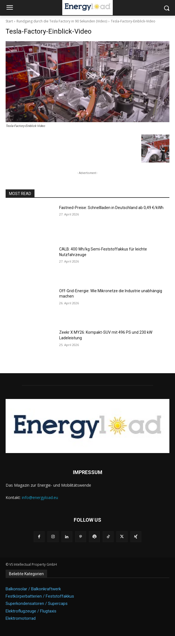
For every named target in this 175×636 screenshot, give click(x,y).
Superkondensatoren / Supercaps (37, 603)
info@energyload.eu (40, 497)
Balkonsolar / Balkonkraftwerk (33, 588)
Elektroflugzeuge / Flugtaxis (31, 611)
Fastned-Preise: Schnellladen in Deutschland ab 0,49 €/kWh (111, 207)
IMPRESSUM (87, 472)
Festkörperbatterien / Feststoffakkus (40, 596)
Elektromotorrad (21, 618)
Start (9, 21)
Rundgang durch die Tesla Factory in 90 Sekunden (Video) (62, 21)
